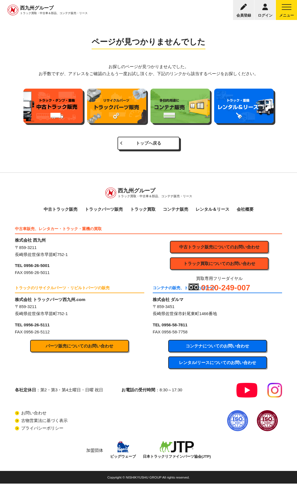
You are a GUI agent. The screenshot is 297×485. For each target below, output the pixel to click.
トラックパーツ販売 (104, 210)
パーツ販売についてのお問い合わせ (79, 347)
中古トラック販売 (60, 210)
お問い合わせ (33, 414)
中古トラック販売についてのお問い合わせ (219, 248)
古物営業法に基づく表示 (44, 421)
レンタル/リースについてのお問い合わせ (217, 363)
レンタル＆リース (212, 210)
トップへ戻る (148, 143)
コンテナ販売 (175, 210)
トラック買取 (143, 210)
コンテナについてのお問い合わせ (217, 347)
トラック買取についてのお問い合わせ (219, 264)
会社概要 (245, 210)
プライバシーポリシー (42, 429)
